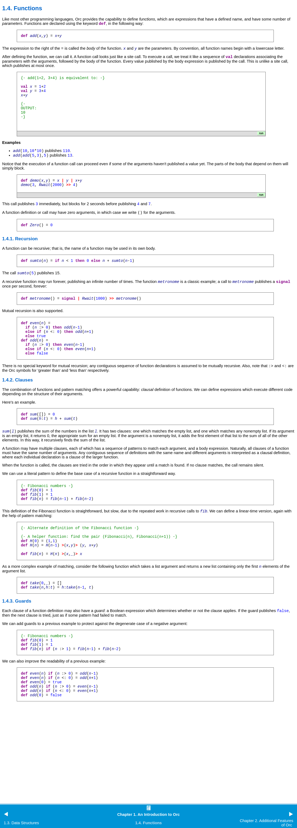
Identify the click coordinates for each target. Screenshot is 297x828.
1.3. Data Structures (21, 823)
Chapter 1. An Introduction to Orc (148, 814)
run (261, 136)
